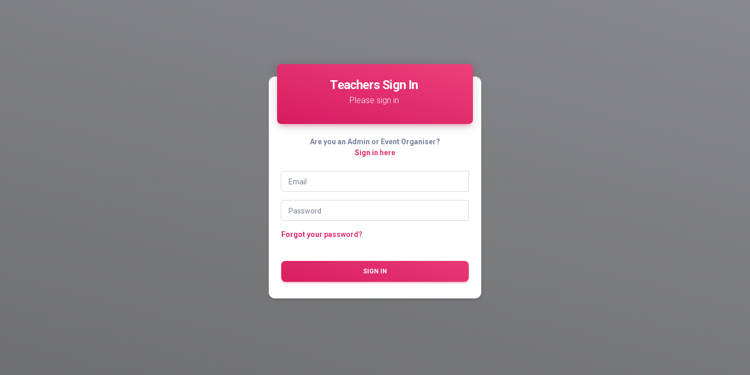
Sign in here (375, 152)
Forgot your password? (321, 234)
